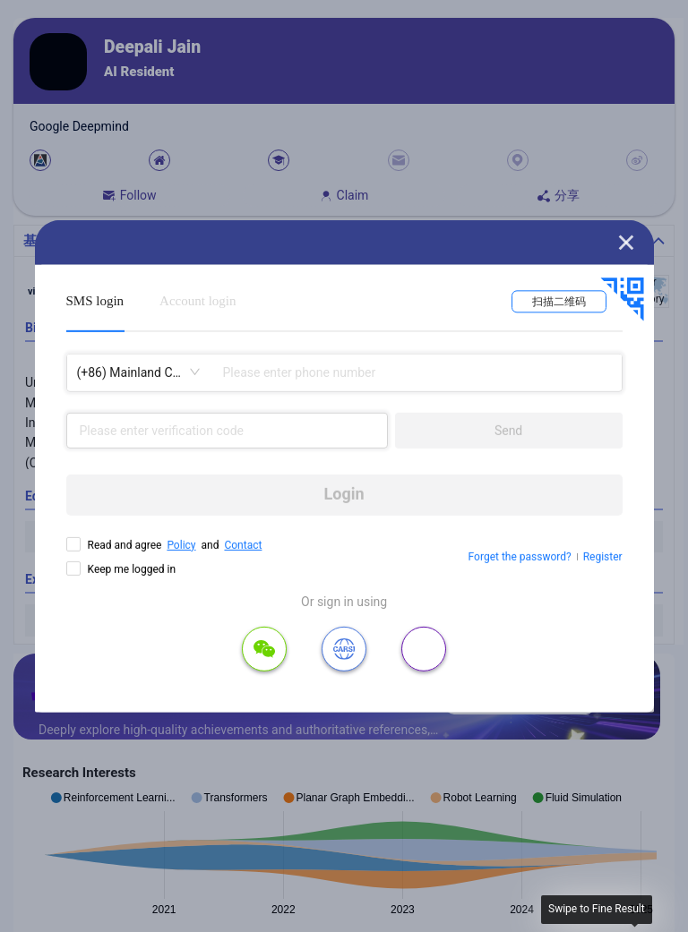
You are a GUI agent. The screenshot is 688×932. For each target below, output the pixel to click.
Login (344, 493)
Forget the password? (520, 557)
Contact (243, 544)
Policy (181, 544)
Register (603, 557)
